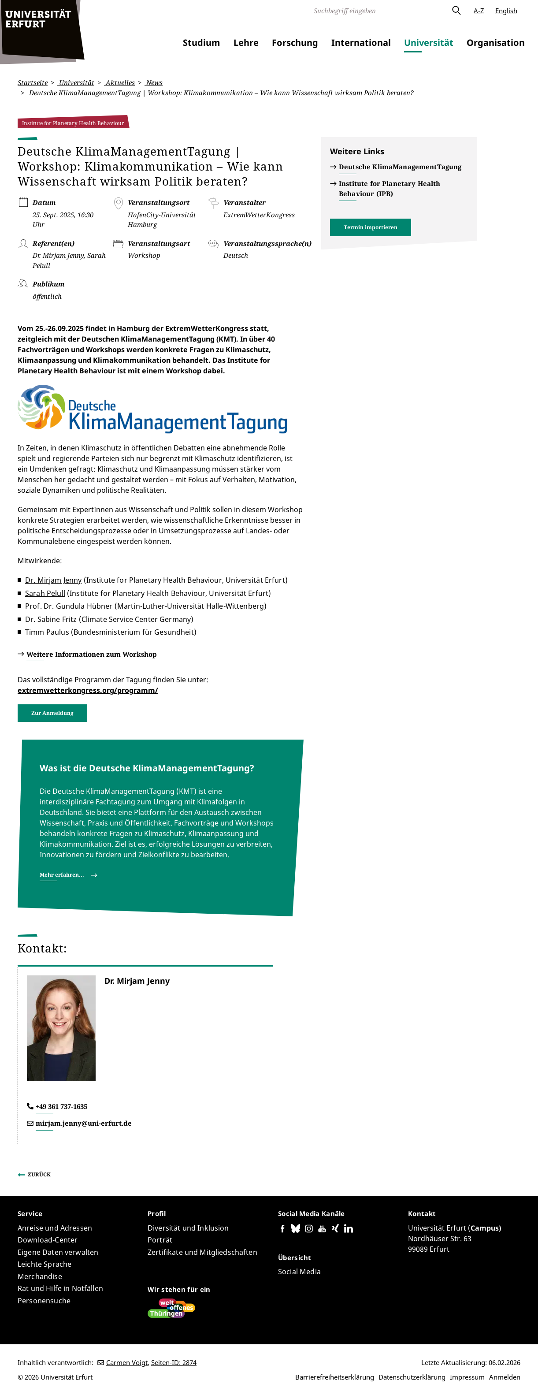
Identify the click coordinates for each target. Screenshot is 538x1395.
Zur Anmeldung (52, 713)
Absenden (456, 10)
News (154, 82)
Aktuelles (119, 82)
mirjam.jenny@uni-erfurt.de (84, 1123)
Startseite (33, 82)
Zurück (39, 1174)
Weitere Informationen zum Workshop (91, 654)
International (361, 42)
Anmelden (504, 1377)
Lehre (246, 42)
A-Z (479, 10)
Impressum (467, 1377)
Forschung (295, 42)
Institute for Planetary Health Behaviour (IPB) (390, 188)
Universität (428, 42)
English (506, 10)
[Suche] (381, 10)
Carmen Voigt (127, 1362)
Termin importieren (370, 227)
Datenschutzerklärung (411, 1377)
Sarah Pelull (45, 593)
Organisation (496, 42)
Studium (201, 42)
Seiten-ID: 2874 (174, 1362)
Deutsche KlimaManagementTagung (400, 166)
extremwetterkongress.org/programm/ (88, 690)
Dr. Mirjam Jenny (53, 580)
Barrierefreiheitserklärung (334, 1377)
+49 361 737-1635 (61, 1106)
